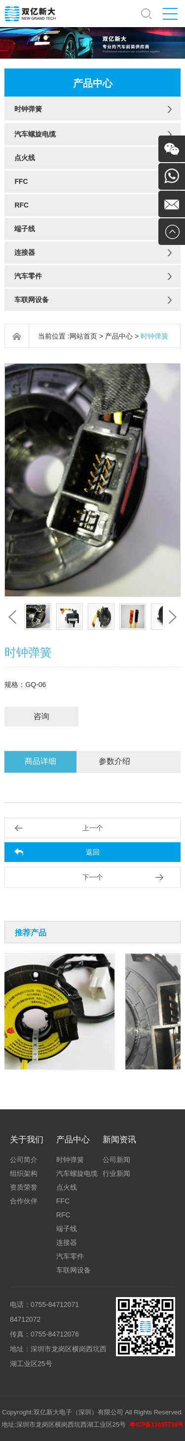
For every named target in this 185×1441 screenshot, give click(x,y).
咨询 (41, 716)
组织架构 (23, 1173)
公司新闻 (116, 1160)
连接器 (24, 252)
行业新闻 (116, 1173)
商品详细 (40, 761)
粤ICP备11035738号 (156, 1424)
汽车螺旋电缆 (35, 134)
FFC (21, 181)
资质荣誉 (23, 1187)
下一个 (92, 877)
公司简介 (23, 1160)
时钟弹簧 (28, 109)
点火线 (24, 158)
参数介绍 (114, 761)
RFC (21, 205)
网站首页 (83, 336)
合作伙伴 (23, 1201)
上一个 (92, 828)
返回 (93, 852)
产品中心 (119, 336)
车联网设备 (31, 300)
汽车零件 (28, 276)
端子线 (24, 229)
